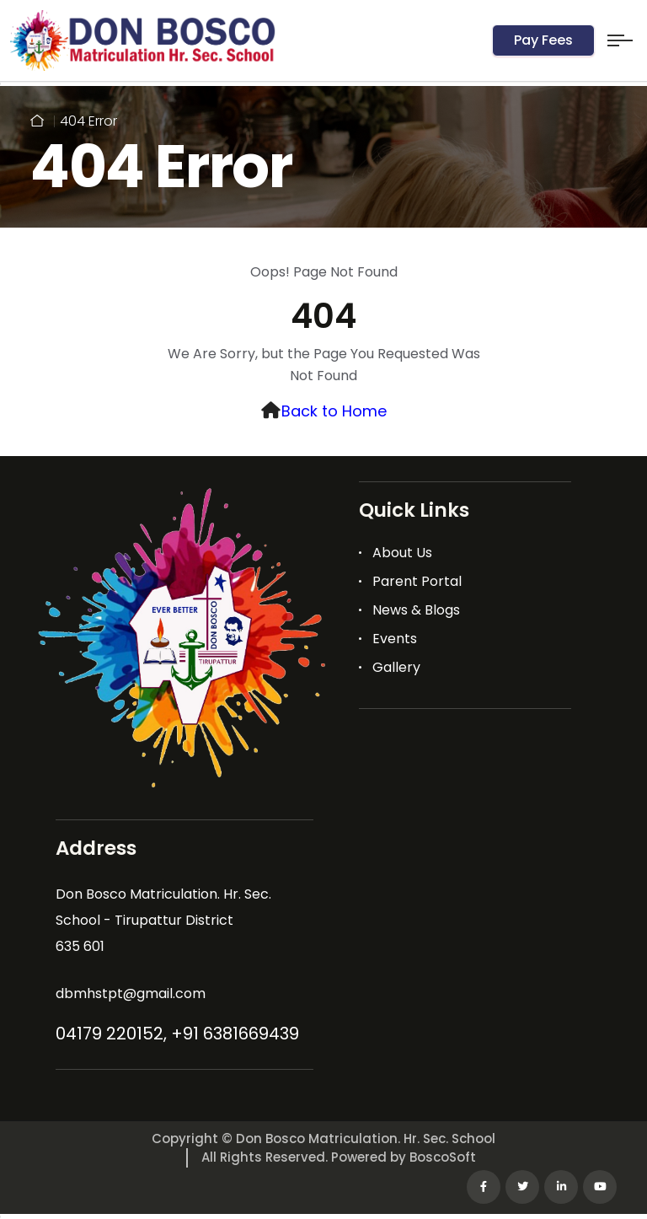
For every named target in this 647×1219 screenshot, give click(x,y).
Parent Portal (417, 581)
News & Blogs (416, 610)
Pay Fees (543, 40)
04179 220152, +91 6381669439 (177, 1033)
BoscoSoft (442, 1157)
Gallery (396, 667)
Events (394, 638)
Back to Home (334, 411)
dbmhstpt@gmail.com (131, 993)
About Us (402, 552)
